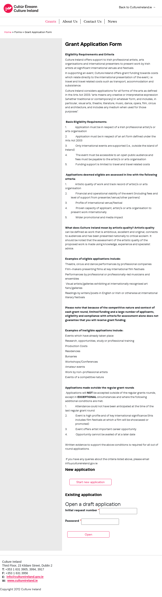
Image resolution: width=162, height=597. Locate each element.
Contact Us (92, 21)
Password (73, 521)
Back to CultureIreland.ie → (137, 7)
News (112, 21)
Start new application (90, 482)
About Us (69, 21)
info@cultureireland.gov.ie (25, 577)
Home (7, 32)
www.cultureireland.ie (22, 580)
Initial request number (82, 510)
